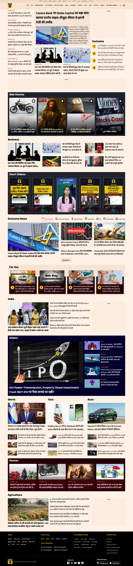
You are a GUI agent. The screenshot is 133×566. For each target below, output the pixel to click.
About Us (109, 542)
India (11, 299)
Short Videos (17, 174)
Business (73, 5)
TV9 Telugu (84, 539)
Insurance (104, 380)
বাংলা (69, 1)
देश (9, 545)
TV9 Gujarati (77, 542)
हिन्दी (41, 1)
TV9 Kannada (85, 542)
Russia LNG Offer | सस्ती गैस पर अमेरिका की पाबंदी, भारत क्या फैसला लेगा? (111, 360)
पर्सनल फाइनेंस (26, 539)
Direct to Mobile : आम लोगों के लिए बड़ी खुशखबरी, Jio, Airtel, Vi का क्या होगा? (112, 347)
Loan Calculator (47, 543)
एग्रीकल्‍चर (23, 545)
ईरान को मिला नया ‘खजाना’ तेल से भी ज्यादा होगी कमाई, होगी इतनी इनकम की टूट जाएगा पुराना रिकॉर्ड (31, 452)
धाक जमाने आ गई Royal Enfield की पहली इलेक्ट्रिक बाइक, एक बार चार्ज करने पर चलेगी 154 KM (51, 486)
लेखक (42, 539)
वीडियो (58, 539)
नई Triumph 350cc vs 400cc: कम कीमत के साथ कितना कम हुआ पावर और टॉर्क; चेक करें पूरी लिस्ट (111, 452)
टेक (18, 545)
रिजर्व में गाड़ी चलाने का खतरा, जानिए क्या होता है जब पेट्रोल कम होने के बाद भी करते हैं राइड (22, 486)
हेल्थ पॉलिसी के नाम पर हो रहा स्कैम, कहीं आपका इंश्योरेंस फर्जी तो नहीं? (109, 486)
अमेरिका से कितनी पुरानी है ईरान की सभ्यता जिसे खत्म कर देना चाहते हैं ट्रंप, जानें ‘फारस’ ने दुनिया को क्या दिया (111, 68)
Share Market (39, 5)
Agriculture (15, 495)
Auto (85, 5)
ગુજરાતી (64, 1)
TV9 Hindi (76, 539)
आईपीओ (24, 542)
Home (27, 5)
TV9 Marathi (92, 539)
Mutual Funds (58, 5)
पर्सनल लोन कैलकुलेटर (60, 547)
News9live (93, 545)
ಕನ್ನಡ (50, 1)
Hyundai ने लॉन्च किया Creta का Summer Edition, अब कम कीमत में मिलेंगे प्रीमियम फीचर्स (104, 428)
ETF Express (49, 5)
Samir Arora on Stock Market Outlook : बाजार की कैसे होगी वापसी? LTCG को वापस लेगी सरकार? (111, 372)
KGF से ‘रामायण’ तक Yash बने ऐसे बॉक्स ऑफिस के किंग (80, 486)
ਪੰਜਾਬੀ (74, 1)
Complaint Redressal (112, 550)
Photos (96, 5)
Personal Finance (111, 5)
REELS (67, 5)
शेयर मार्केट (17, 539)
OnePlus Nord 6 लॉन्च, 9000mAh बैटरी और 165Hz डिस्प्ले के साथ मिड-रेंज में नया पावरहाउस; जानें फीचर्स (66, 428)
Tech (90, 5)
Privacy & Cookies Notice (113, 547)
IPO (32, 5)
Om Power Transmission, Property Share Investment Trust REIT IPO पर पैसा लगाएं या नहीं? (44, 390)
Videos (102, 5)
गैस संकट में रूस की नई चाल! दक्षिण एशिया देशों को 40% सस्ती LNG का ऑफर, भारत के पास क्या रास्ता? (31, 436)
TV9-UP (91, 1)
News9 (45, 1)
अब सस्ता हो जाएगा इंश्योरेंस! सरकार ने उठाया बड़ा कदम (110, 383)
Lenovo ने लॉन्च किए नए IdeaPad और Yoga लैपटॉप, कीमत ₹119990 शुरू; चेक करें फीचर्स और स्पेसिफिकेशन (70, 436)
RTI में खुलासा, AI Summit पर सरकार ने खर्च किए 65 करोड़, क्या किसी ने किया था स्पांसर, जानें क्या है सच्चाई (111, 47)
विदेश (13, 545)
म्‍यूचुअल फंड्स (12, 542)
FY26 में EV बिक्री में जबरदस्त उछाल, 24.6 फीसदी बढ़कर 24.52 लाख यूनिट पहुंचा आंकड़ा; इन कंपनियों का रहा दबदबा (111, 444)
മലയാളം (84, 1)
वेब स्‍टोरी (64, 539)
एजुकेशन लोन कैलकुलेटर (61, 550)
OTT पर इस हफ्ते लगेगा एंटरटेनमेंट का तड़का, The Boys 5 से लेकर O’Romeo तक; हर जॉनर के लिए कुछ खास (70, 452)
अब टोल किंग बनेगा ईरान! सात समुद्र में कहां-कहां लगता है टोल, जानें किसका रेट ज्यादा (111, 54)
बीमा (18, 542)
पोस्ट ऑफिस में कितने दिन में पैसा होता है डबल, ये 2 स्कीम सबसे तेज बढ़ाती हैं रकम (110, 61)
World (80, 5)
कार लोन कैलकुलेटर (46, 550)
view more (65, 260)
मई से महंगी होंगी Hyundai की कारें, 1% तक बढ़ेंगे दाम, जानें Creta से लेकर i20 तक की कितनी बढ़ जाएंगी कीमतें (111, 436)
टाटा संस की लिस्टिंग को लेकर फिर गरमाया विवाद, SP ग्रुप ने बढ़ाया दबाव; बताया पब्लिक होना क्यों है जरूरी (48, 70)
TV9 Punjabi (77, 547)
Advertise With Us (112, 545)
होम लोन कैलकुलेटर (46, 547)
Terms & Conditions (112, 553)
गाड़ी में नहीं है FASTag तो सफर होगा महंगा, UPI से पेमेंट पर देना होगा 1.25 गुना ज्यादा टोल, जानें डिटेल (71, 444)
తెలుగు (55, 1)
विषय (47, 539)
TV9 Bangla (94, 542)
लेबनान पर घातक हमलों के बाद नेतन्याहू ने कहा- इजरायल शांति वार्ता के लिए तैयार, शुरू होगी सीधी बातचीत (26, 428)
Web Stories (16, 95)
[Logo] (10, 563)
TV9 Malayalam (85, 545)
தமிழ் (78, 1)
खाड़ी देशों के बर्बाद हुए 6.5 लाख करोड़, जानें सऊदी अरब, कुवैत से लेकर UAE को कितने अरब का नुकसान (31, 444)
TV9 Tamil (76, 545)
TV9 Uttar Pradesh (87, 547)
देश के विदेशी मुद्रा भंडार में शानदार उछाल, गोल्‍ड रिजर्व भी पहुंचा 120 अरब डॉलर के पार (76, 70)
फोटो (52, 539)
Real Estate (11, 20)
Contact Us (110, 539)
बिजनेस (10, 539)
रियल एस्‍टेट (32, 542)
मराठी (59, 1)
